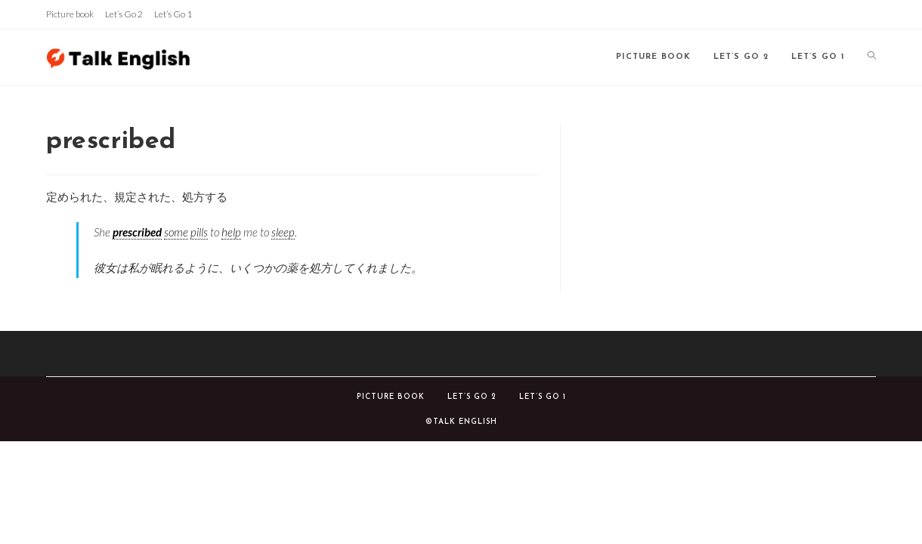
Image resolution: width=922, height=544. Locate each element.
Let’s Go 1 (173, 14)
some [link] (176, 232)
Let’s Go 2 (124, 14)
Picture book (70, 14)
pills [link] (199, 232)
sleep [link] (283, 232)
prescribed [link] (137, 232)
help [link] (231, 232)
